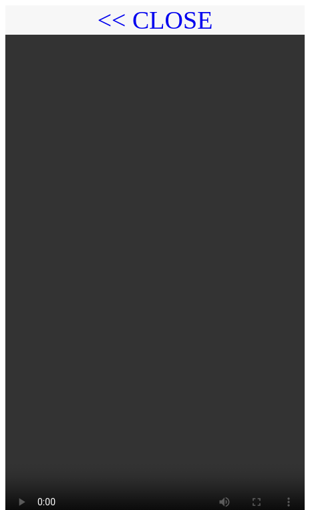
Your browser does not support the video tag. (155, 270)
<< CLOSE (155, 20)
